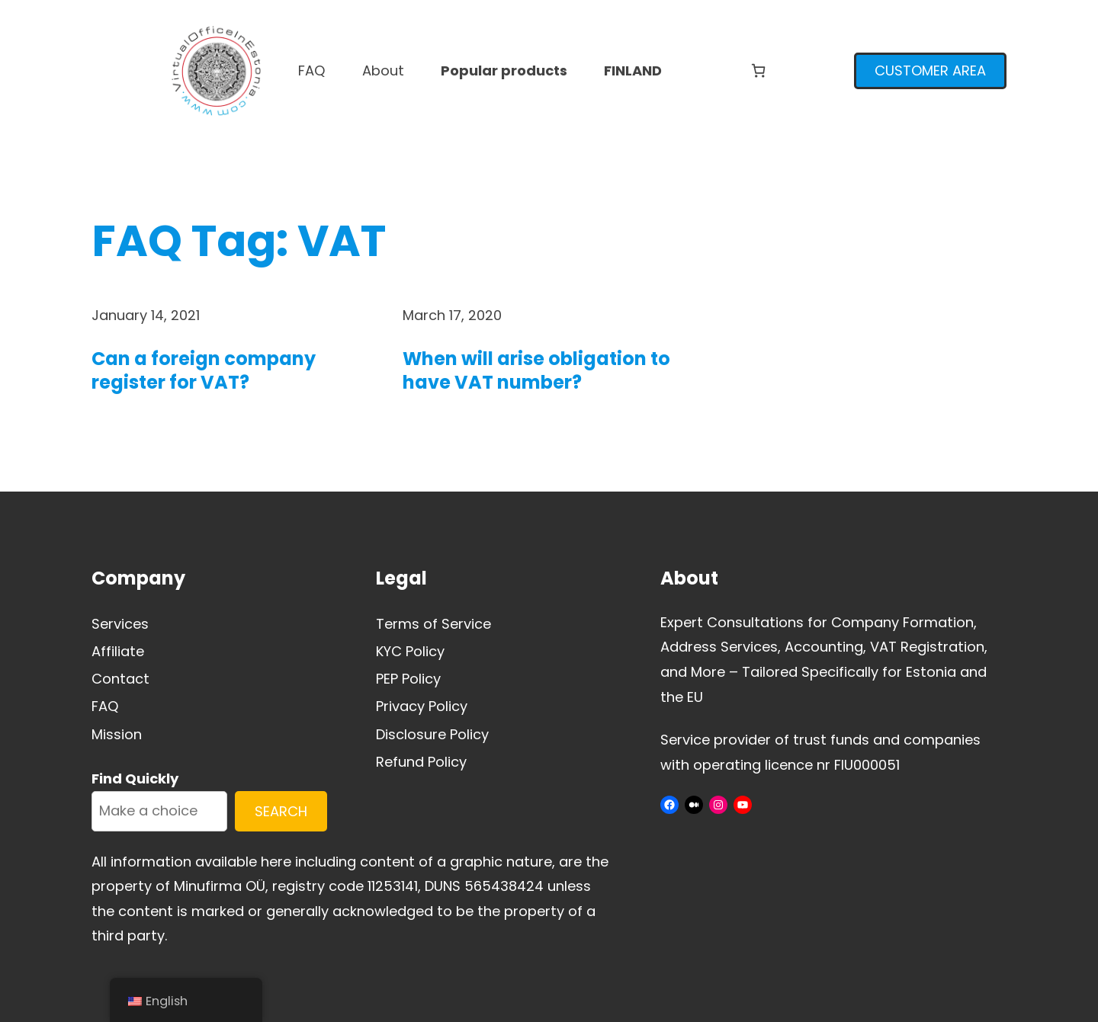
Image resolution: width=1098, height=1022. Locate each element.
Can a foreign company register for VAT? (204, 370)
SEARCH (281, 811)
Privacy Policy (421, 706)
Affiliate (118, 651)
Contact (120, 678)
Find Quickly (135, 778)
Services (120, 623)
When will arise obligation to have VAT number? (536, 370)
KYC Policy (410, 651)
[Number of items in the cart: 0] (758, 70)
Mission (117, 734)
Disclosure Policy (432, 734)
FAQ (105, 706)
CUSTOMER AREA (930, 70)
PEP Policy (408, 678)
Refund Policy (421, 761)
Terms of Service (433, 623)
